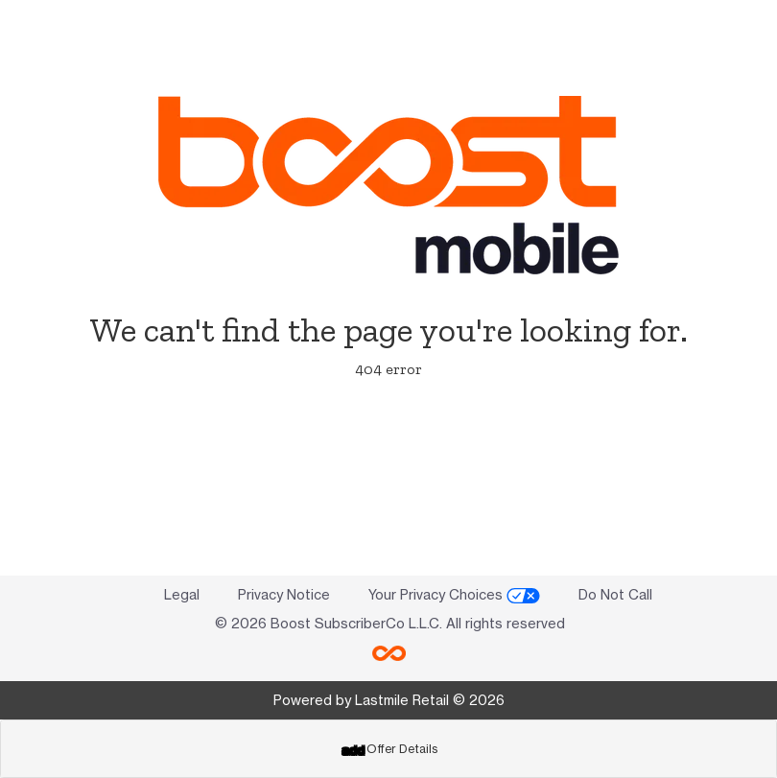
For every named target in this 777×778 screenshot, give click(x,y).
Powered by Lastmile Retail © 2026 (389, 700)
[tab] (388, 748)
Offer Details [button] (389, 749)
